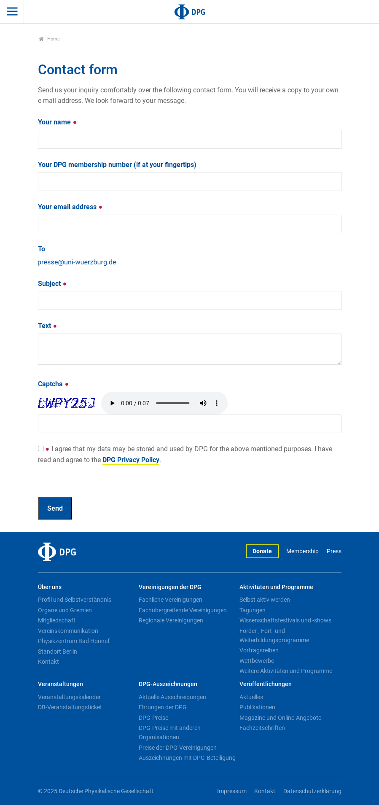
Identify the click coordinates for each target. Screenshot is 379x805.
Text (47, 326)
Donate (262, 551)
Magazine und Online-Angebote (280, 717)
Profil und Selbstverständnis (74, 599)
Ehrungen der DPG (163, 707)
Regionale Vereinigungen (171, 620)
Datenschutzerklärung (312, 791)
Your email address (70, 207)
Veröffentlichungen (265, 684)
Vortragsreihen (259, 650)
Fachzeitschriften (262, 727)
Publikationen (257, 707)
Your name (57, 122)
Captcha (53, 384)
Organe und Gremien (65, 610)
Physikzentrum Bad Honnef (74, 641)
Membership (302, 551)
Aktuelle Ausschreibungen (172, 697)
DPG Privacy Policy (130, 460)
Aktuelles (251, 697)
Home (49, 39)
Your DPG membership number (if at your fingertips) (117, 165)
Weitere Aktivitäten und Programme (285, 671)
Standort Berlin (57, 651)
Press (334, 551)
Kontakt (48, 661)
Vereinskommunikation (68, 630)
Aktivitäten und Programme (276, 587)
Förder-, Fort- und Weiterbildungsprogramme (274, 635)
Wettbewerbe (256, 660)
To (41, 249)
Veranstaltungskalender (69, 697)
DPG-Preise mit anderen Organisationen (170, 732)
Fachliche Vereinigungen (170, 599)
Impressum (232, 791)
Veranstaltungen (60, 684)
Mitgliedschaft (56, 620)
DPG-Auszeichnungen (168, 684)
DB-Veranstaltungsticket (70, 707)
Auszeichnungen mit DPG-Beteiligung (187, 757)
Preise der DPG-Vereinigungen (178, 747)
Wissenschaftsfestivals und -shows (285, 620)
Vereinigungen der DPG (170, 587)
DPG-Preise (153, 717)
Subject (52, 284)
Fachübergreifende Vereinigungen (183, 610)
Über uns (50, 587)
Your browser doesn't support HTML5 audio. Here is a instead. (164, 403)
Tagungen (252, 610)
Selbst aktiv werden (264, 599)
